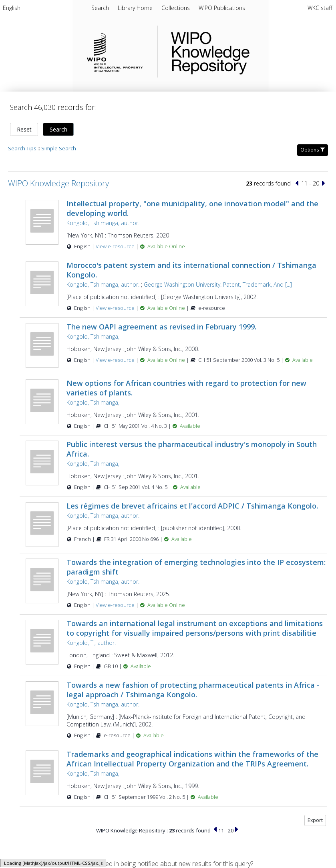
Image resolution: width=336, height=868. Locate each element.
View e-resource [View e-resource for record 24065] (116, 360)
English (11, 8)
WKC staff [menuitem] (320, 8)
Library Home (136, 8)
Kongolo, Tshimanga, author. (102, 223)
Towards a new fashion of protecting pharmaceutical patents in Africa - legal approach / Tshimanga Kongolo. (193, 689)
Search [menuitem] (100, 8)
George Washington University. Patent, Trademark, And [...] (218, 284)
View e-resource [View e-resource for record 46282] (116, 246)
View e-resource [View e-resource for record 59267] (116, 605)
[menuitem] (11, 9)
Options (312, 149)
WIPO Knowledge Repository (243, 52)
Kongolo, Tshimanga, (92, 336)
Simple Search (58, 148)
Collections (176, 8)
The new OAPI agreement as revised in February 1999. (161, 326)
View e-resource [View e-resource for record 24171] (116, 308)
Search (58, 129)
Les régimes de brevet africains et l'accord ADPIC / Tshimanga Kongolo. (192, 506)
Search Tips (22, 148)
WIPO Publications (222, 8)
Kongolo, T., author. (91, 643)
